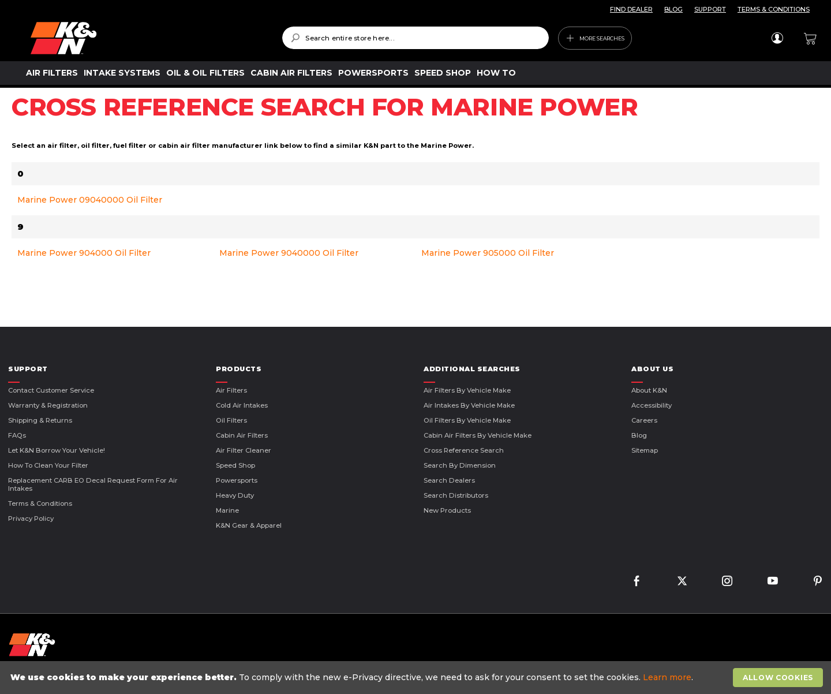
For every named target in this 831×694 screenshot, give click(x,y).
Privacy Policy (31, 518)
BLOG (673, 9)
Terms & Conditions (40, 503)
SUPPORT (710, 9)
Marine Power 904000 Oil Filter (84, 253)
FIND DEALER (631, 9)
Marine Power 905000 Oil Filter (487, 253)
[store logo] (148, 38)
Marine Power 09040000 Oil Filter (89, 200)
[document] (416, 677)
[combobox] (415, 38)
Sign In (777, 38)
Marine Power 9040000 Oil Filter (288, 253)
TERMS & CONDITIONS (774, 9)
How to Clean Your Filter (48, 465)
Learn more (667, 677)
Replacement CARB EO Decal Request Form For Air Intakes (93, 484)
